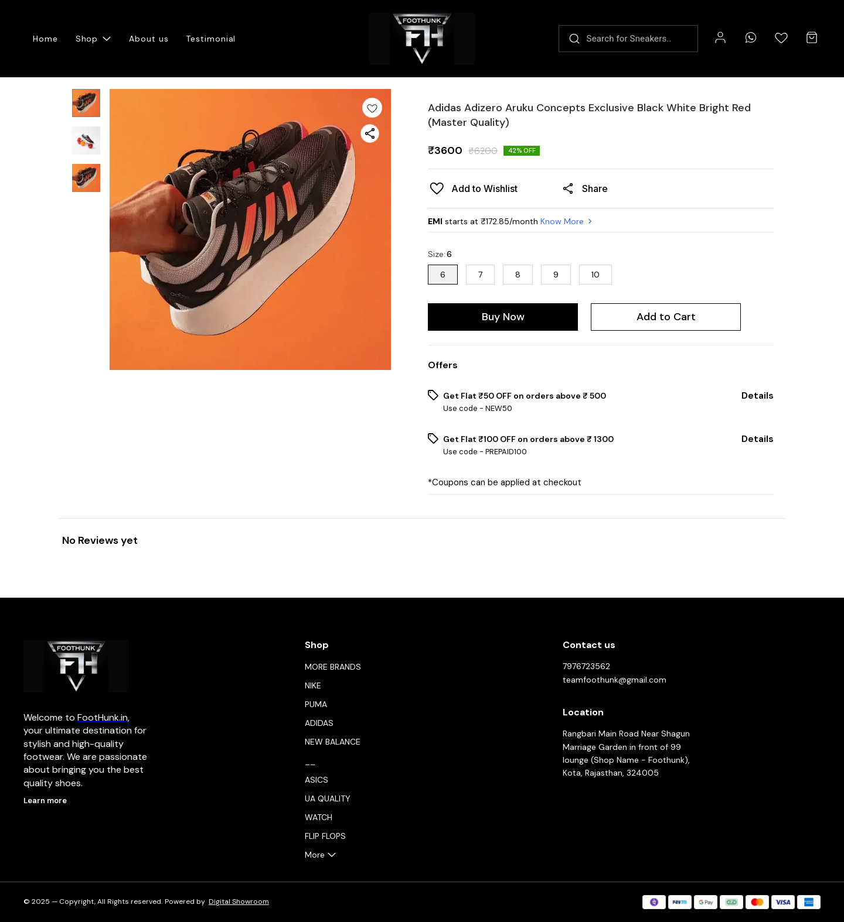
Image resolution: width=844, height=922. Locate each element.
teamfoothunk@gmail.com (614, 679)
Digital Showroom (239, 901)
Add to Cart (666, 317)
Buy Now (503, 317)
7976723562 (586, 666)
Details (757, 396)
